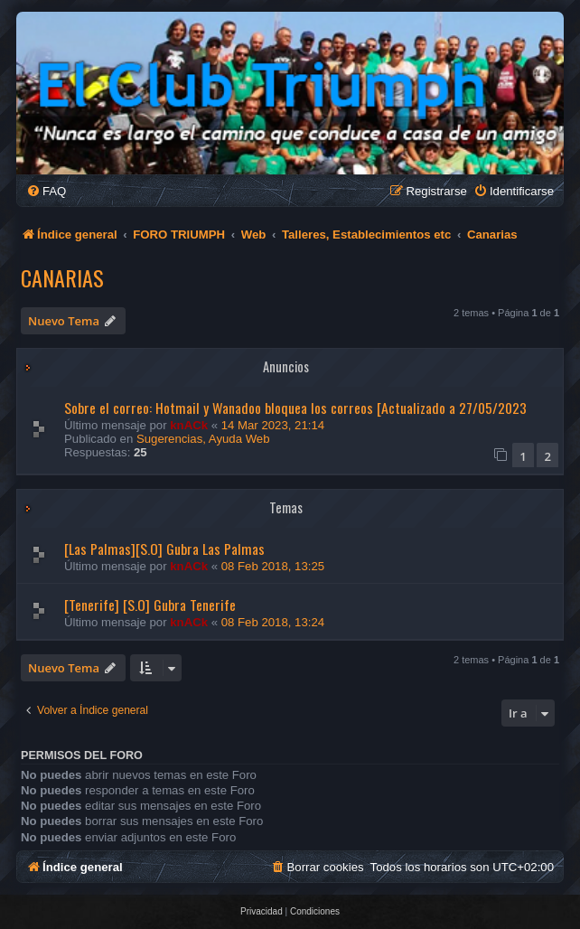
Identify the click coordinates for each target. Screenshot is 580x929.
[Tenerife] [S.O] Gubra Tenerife (150, 604)
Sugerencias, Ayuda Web (203, 439)
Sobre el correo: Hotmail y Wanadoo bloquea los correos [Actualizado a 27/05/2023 (295, 407)
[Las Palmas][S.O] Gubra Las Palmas (164, 548)
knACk (189, 425)
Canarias (62, 277)
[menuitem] (46, 191)
